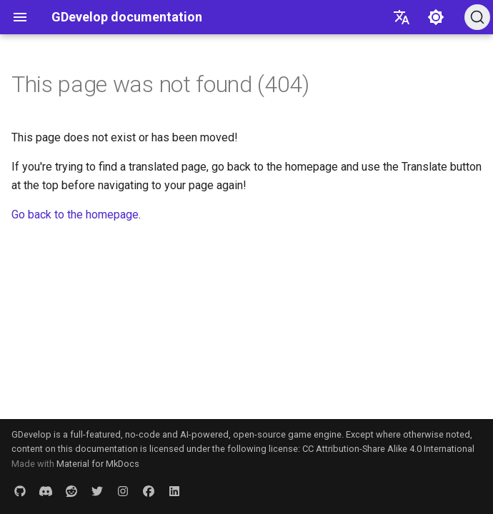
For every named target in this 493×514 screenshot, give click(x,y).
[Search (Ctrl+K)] (477, 17)
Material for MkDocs (97, 463)
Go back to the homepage (75, 214)
